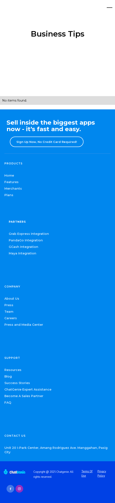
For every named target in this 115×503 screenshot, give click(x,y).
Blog (8, 376)
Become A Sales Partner (23, 396)
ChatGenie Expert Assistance (27, 389)
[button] (109, 7)
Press (8, 305)
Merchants (13, 189)
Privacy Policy (102, 474)
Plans (8, 195)
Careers (10, 318)
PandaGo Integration (26, 240)
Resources (12, 370)
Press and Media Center (23, 325)
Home (9, 175)
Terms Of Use (86, 474)
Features (11, 182)
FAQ (7, 402)
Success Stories (17, 383)
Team (8, 312)
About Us (11, 299)
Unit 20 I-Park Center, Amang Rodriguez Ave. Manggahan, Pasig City (56, 450)
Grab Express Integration (29, 234)
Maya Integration (22, 253)
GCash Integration (23, 247)
